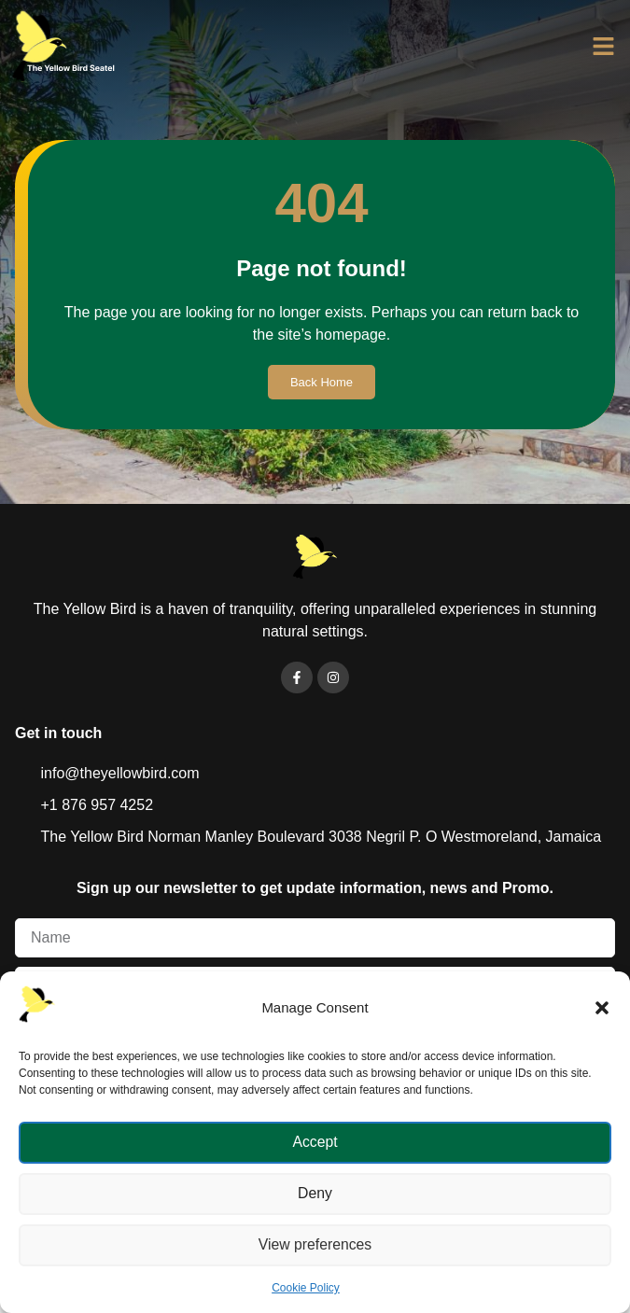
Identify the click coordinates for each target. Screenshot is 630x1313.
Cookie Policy (306, 1287)
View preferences (315, 1245)
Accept (315, 1143)
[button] (602, 1008)
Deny (315, 1194)
